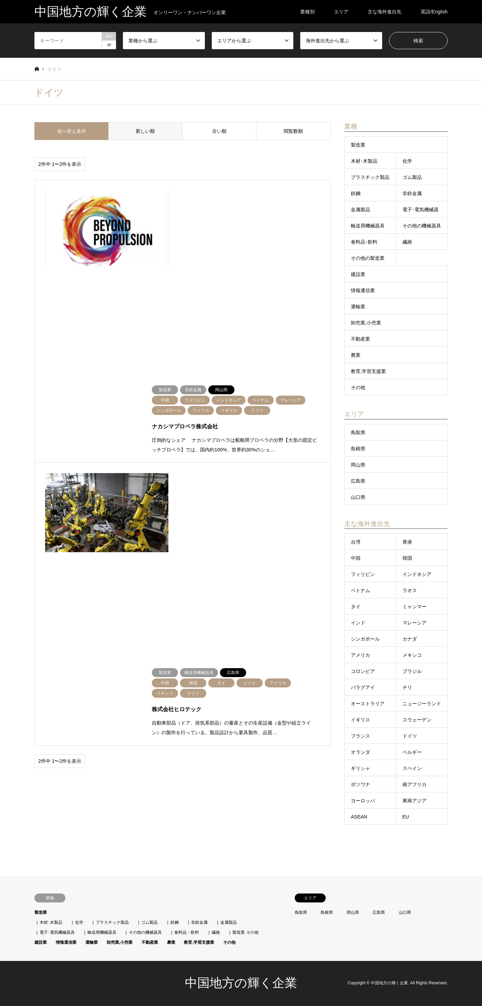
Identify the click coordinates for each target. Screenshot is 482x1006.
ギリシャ (360, 768)
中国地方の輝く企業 (241, 983)
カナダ (409, 639)
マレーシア (414, 622)
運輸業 (358, 306)
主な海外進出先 (384, 11)
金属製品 (360, 209)
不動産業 (360, 339)
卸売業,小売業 (366, 322)
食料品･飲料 (364, 242)
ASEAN (359, 817)
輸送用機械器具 (368, 225)
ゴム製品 (412, 177)
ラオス (409, 590)
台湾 (355, 542)
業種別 (307, 11)
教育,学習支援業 (368, 371)
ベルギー (412, 752)
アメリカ (360, 655)
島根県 (358, 448)
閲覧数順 (293, 131)
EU (405, 817)
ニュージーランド (421, 703)
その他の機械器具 (421, 225)
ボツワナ (360, 784)
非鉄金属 (412, 193)
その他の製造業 (368, 258)
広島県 (358, 481)
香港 (407, 542)
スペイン (412, 768)
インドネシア (416, 574)
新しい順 (145, 131)
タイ (355, 606)
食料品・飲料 (186, 932)
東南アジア (414, 800)
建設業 (358, 274)
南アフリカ (414, 784)
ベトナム (360, 590)
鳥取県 (358, 432)
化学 (407, 161)
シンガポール (365, 639)
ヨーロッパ (363, 800)
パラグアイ (363, 687)
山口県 (358, 497)
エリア (341, 11)
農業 (355, 355)
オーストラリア (368, 703)
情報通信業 (363, 290)
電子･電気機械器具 (57, 932)
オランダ (360, 752)
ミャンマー (414, 606)
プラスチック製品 (370, 177)
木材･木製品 (364, 161)
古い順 (219, 131)
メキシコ (412, 655)
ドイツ (409, 736)
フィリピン (363, 574)
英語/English (434, 11)
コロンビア (363, 671)
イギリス (360, 720)
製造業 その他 (245, 932)
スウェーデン (416, 720)
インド (358, 622)
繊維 (407, 242)
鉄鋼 (355, 193)
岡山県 (358, 465)
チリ (407, 687)
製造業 (358, 145)
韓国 (407, 558)
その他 (358, 387)
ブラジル (412, 671)
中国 (355, 558)
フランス (360, 736)
